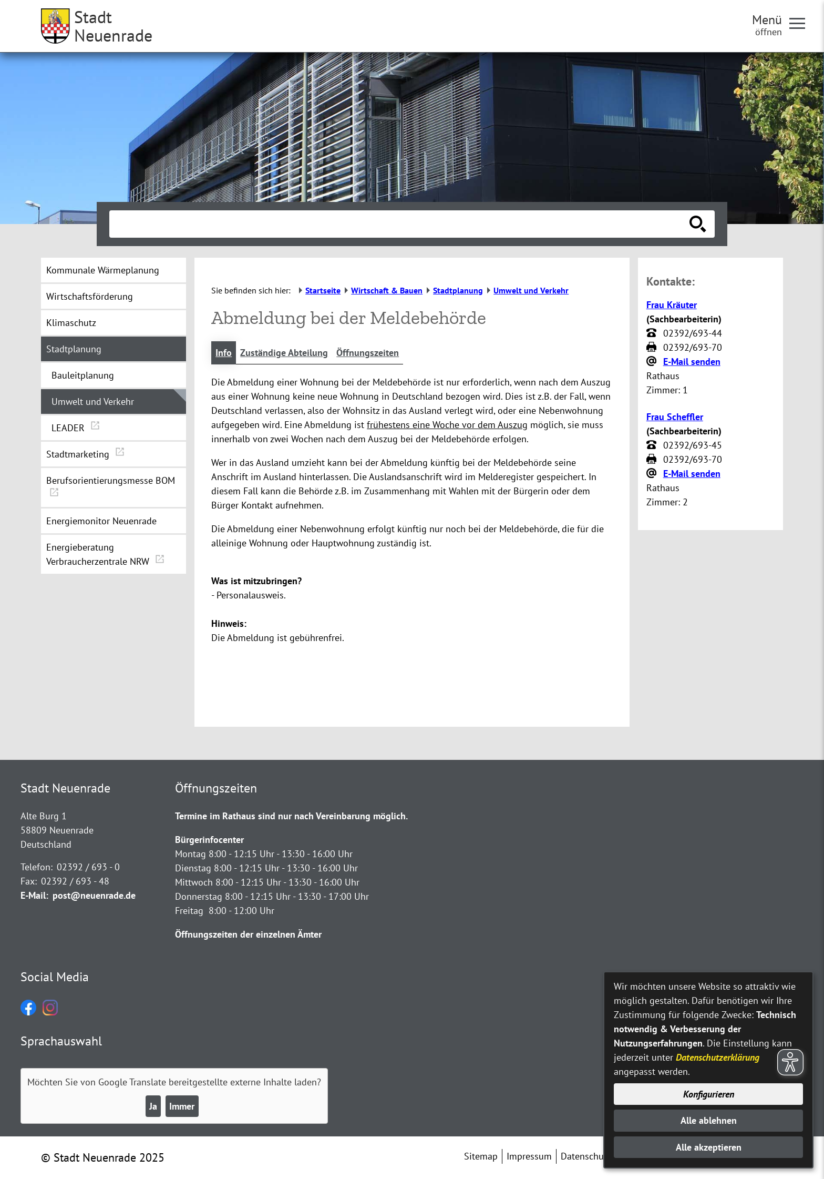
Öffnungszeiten (367, 353)
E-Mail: (34, 895)
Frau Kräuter (671, 305)
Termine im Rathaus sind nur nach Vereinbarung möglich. (291, 816)
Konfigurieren (708, 1094)
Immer (181, 1106)
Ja (153, 1106)
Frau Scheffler (674, 417)
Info (223, 353)
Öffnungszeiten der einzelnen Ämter (248, 934)
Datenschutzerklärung (717, 1057)
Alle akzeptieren (708, 1147)
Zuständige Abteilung (284, 353)
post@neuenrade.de (94, 895)
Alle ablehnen (709, 1120)
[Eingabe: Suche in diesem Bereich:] (400, 224)
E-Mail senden (691, 361)
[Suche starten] (697, 224)
